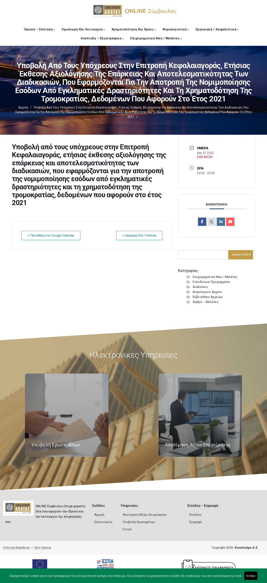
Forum (127, 529)
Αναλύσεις (200, 287)
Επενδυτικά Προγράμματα (211, 282)
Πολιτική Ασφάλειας (16, 547)
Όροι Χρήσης (42, 547)
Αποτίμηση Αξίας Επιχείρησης (145, 515)
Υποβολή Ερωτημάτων (139, 522)
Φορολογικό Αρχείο (207, 292)
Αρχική (23, 107)
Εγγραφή (195, 522)
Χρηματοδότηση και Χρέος (134, 29)
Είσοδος (195, 515)
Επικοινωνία (103, 522)
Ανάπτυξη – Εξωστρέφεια (102, 38)
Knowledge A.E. (246, 547)
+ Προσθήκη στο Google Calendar (51, 235)
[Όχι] (262, 578)
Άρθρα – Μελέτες (205, 302)
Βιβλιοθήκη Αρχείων (208, 297)
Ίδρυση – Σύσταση (39, 29)
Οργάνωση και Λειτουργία (83, 29)
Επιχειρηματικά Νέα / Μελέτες (156, 38)
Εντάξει (251, 575)
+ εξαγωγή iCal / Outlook (139, 235)
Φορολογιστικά (175, 29)
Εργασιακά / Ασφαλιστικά (217, 29)
